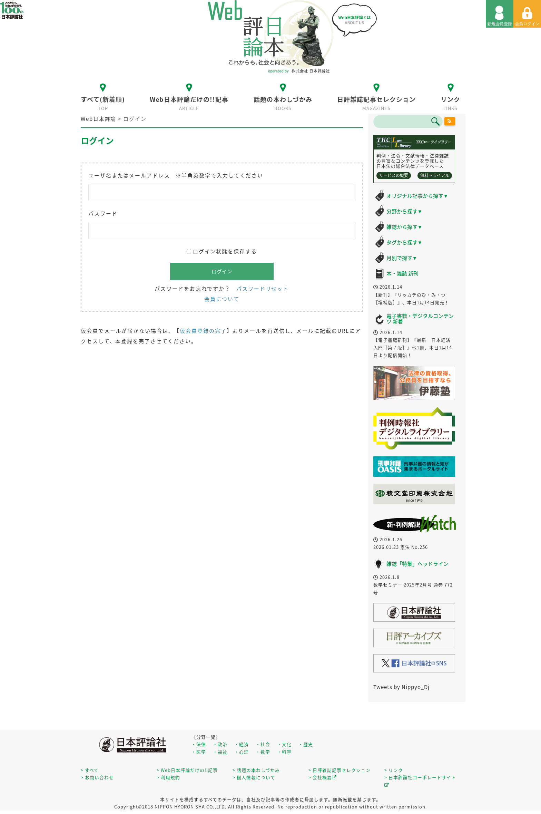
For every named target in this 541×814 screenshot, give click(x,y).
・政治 (220, 744)
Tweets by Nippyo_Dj (401, 687)
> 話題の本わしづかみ (256, 770)
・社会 (263, 744)
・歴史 (305, 744)
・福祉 (220, 751)
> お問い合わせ (97, 777)
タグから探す (404, 242)
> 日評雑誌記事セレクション (339, 770)
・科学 (284, 751)
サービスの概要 (393, 175)
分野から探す (404, 211)
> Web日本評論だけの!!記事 (187, 770)
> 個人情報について (254, 777)
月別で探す (401, 258)
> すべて (90, 770)
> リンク (393, 770)
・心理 (241, 751)
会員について (221, 299)
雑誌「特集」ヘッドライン (417, 564)
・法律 (198, 744)
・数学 (263, 751)
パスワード (103, 213)
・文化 (284, 744)
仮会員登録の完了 (203, 331)
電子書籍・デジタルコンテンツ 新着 (420, 319)
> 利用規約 (168, 777)
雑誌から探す (404, 227)
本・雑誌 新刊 (402, 273)
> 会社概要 (322, 777)
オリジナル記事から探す (417, 196)
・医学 (198, 751)
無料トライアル (434, 175)
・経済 (241, 744)
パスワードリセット (262, 288)
